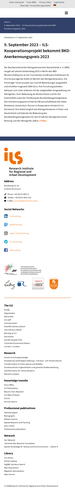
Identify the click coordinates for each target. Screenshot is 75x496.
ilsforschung (15, 250)
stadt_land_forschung (19, 233)
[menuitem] (54, 5)
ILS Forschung (16, 241)
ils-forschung (15, 216)
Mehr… (43, 120)
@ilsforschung (16, 224)
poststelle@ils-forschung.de (25, 201)
